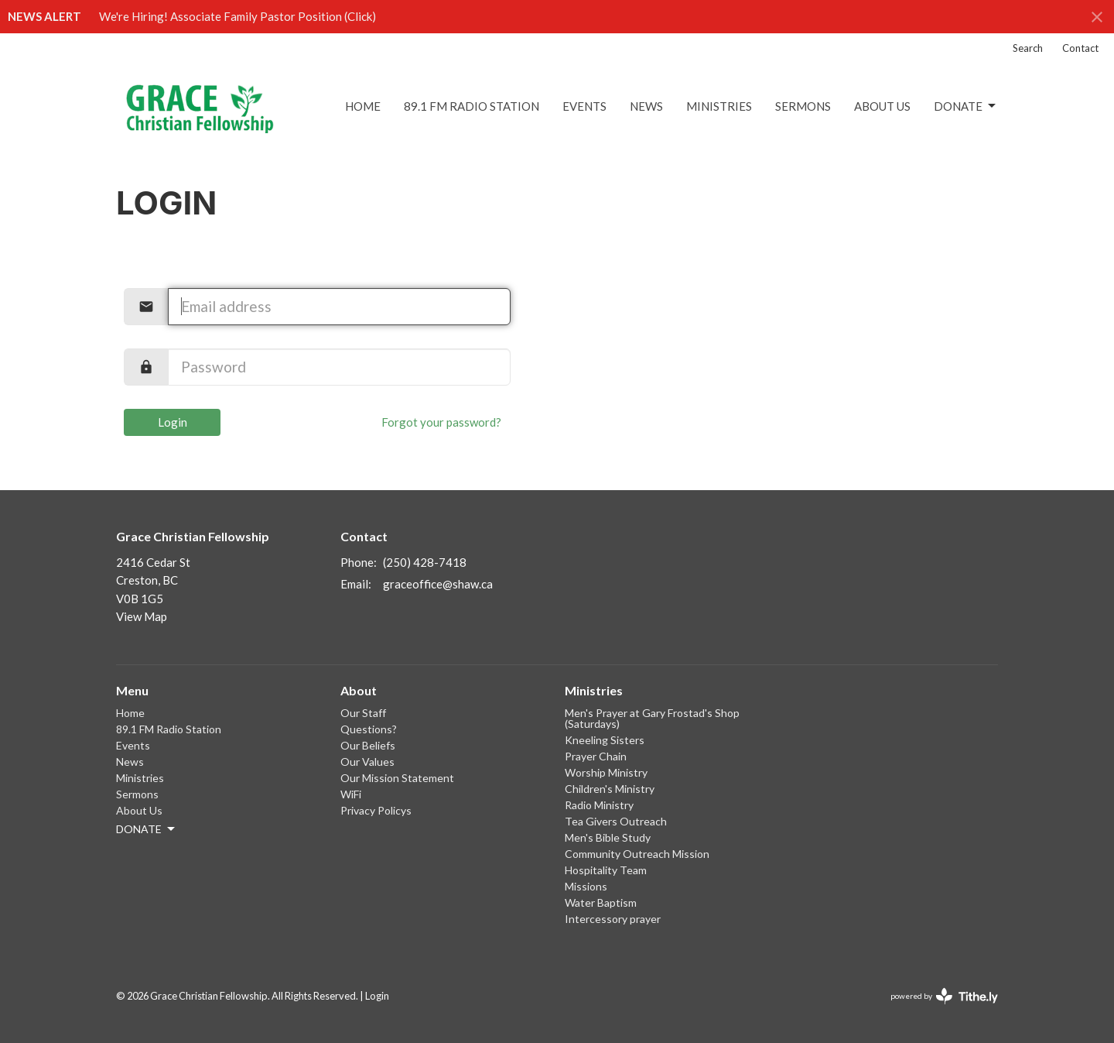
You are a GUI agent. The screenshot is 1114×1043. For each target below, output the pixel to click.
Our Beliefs (367, 745)
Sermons (803, 106)
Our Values (367, 761)
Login (172, 422)
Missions (586, 886)
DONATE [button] (146, 829)
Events (584, 106)
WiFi (350, 794)
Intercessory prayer (613, 918)
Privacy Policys (376, 810)
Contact (1080, 48)
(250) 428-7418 (424, 562)
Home (363, 106)
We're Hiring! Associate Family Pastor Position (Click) (237, 16)
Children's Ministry (609, 788)
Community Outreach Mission (637, 853)
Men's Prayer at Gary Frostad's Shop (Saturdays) (652, 718)
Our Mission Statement (397, 777)
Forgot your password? (441, 422)
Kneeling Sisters (604, 739)
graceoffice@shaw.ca (438, 584)
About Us (882, 106)
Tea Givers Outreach (616, 821)
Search (1028, 48)
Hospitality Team (606, 870)
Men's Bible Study (608, 837)
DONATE (966, 106)
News (646, 106)
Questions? (368, 729)
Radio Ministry (599, 804)
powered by (944, 996)
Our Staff (363, 712)
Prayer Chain (596, 756)
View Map (141, 616)
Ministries (719, 106)
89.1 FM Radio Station (471, 106)
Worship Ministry (606, 772)
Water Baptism (601, 902)
